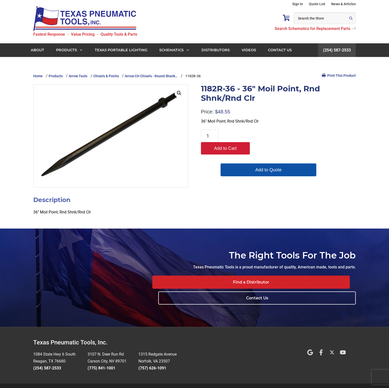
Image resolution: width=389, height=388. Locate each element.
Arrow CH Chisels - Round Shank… (151, 76)
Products (56, 76)
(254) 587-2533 (337, 50)
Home (38, 76)
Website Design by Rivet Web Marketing (125, 378)
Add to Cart (244, 135)
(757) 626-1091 (152, 352)
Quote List (317, 4)
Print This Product (339, 75)
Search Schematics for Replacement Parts (315, 28)
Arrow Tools (78, 76)
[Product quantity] (209, 136)
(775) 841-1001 (101, 352)
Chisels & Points (106, 76)
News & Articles (343, 4)
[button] (179, 93)
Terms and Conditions (177, 378)
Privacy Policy (209, 378)
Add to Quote (244, 157)
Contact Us (325, 282)
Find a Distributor (256, 282)
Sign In (297, 4)
